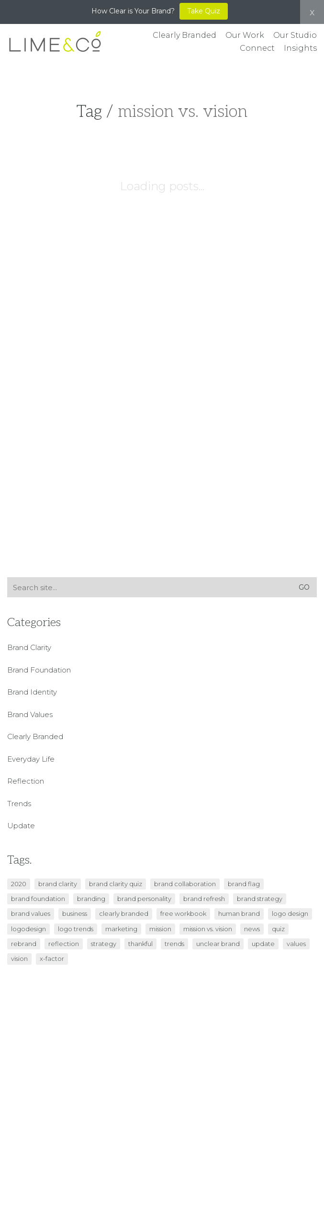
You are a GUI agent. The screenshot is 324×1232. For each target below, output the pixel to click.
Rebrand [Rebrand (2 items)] (23, 943)
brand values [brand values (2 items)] (30, 913)
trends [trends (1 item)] (174, 943)
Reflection (25, 781)
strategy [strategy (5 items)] (103, 943)
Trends (19, 803)
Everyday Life (31, 759)
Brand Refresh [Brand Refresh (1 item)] (204, 898)
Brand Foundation (39, 669)
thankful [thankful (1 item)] (140, 943)
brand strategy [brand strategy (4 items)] (259, 898)
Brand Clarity (29, 647)
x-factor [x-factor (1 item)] (52, 958)
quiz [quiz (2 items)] (278, 929)
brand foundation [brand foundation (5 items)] (38, 898)
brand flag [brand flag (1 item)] (244, 884)
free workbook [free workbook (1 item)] (183, 913)
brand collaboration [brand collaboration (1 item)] (185, 884)
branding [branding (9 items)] (91, 898)
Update (21, 825)
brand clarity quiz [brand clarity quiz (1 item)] (115, 884)
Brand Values (30, 714)
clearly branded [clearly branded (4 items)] (123, 913)
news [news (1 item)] (252, 929)
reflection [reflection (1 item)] (63, 943)
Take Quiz (203, 11)
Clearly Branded (35, 736)
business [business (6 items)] (74, 913)
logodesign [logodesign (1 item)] (28, 929)
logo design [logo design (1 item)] (290, 913)
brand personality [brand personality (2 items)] (144, 898)
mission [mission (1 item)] (160, 929)
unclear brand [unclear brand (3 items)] (218, 943)
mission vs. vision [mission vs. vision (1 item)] (207, 929)
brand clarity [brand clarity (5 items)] (57, 884)
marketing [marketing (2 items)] (121, 929)
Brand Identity (32, 691)
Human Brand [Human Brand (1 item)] (239, 913)
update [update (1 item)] (263, 943)
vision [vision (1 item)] (19, 958)
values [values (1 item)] (296, 943)
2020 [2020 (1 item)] (18, 884)
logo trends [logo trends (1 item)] (75, 929)
